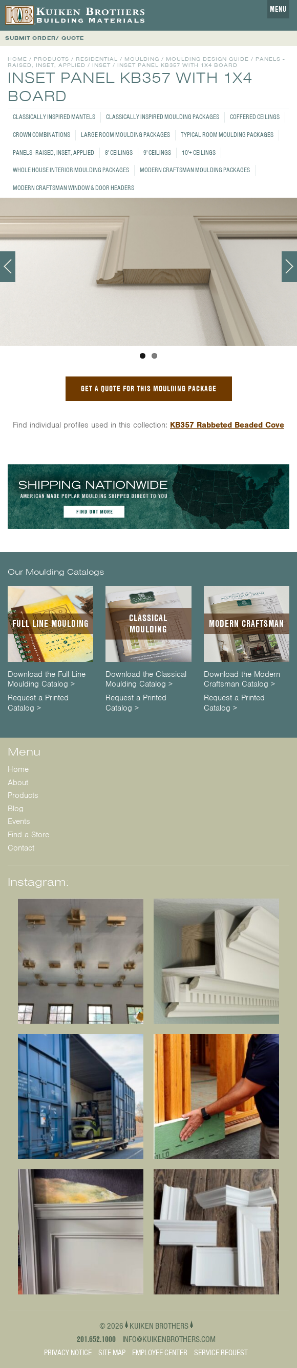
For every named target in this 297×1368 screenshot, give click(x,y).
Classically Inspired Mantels (54, 116)
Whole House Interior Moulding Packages (71, 170)
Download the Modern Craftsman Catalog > (242, 679)
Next (289, 266)
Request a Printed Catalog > (38, 703)
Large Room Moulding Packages (125, 134)
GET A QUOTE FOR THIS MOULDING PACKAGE (149, 388)
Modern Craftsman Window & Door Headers (73, 187)
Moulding (141, 59)
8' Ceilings (119, 152)
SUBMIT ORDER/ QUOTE (44, 38)
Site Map (111, 1353)
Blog (16, 809)
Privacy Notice (68, 1353)
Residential (97, 59)
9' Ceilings (157, 152)
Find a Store (28, 835)
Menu (278, 9)
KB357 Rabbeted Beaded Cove (227, 425)
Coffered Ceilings (255, 116)
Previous (7, 266)
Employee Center (159, 1353)
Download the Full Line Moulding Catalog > (47, 679)
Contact (21, 848)
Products (51, 59)
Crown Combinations (41, 134)
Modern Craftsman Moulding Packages (195, 170)
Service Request (221, 1353)
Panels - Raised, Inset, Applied (53, 152)
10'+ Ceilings (199, 152)
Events (19, 821)
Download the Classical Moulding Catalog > (145, 679)
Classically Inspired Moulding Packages (162, 116)
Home (17, 59)
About (18, 782)
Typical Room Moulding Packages (227, 134)
